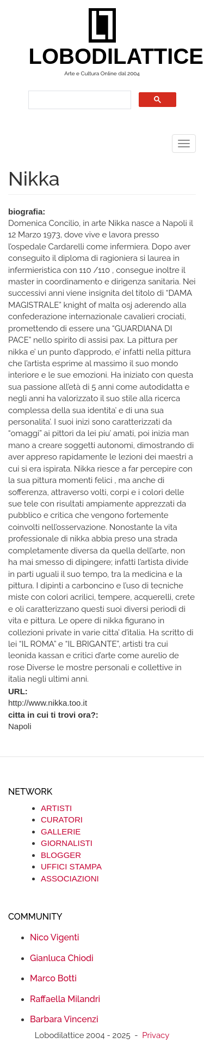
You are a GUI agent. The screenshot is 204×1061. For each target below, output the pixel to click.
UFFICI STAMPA (71, 866)
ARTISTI (56, 808)
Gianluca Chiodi (62, 958)
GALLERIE (61, 831)
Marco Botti (53, 978)
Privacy (155, 1035)
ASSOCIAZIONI (70, 878)
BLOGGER (61, 855)
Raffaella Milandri (65, 999)
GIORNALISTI (66, 843)
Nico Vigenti (54, 937)
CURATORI (62, 819)
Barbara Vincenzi (64, 1019)
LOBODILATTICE (106, 56)
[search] (78, 100)
